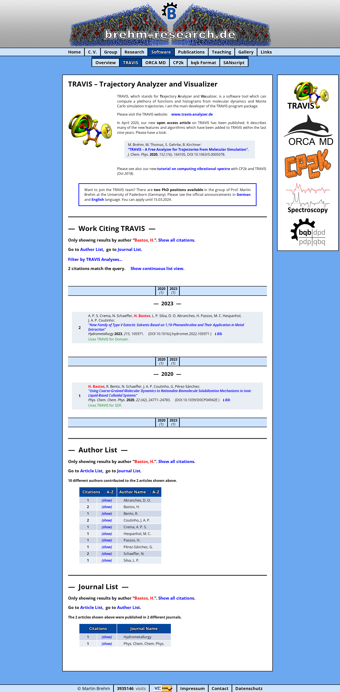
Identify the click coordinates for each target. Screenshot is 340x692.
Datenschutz (249, 688)
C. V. (92, 52)
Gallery (245, 52)
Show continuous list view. (157, 268)
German (244, 194)
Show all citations (176, 240)
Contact (220, 688)
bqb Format (203, 62)
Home (74, 52)
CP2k (178, 62)
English (98, 199)
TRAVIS (130, 62)
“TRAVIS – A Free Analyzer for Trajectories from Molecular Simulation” (188, 149)
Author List (91, 249)
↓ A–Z (108, 491)
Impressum (192, 688)
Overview (105, 62)
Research (134, 52)
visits (131, 688)
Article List (91, 470)
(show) (107, 500)
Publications (191, 52)
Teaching (221, 52)
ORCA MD (155, 62)
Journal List (129, 249)
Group (110, 52)
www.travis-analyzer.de (192, 114)
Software (161, 52)
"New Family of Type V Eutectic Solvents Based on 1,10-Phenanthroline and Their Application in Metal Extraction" (166, 327)
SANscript (234, 62)
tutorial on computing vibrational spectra (193, 168)
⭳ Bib (218, 333)
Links (266, 52)
